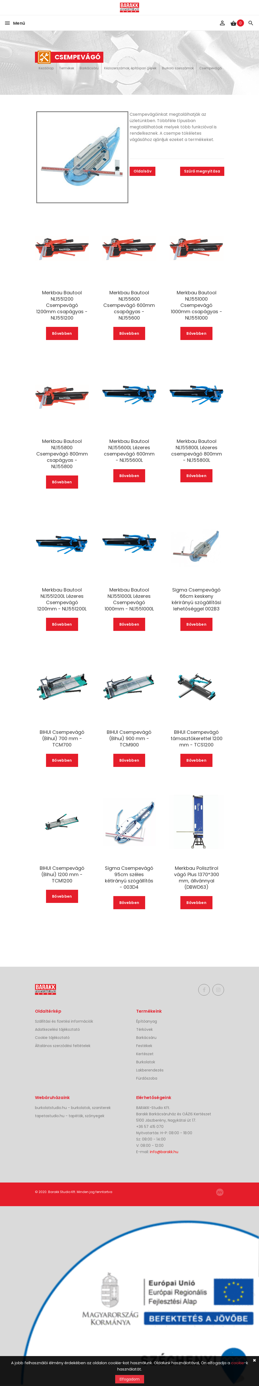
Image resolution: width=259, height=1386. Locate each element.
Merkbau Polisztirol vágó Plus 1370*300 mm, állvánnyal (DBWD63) (196, 877)
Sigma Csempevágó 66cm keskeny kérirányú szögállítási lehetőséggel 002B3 (196, 599)
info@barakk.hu (164, 1151)
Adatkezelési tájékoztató (57, 1029)
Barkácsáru (89, 68)
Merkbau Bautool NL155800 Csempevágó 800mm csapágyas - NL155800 (62, 454)
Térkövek (144, 1029)
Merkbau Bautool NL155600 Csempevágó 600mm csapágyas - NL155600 (129, 305)
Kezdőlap (46, 68)
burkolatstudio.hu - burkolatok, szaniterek (73, 1107)
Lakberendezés (150, 1070)
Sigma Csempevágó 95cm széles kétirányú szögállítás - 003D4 (129, 877)
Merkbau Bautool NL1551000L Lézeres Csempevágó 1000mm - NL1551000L (129, 599)
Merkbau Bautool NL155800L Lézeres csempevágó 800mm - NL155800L (196, 450)
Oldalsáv (142, 171)
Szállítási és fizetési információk (64, 1021)
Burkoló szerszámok (178, 68)
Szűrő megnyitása (202, 171)
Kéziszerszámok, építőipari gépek (130, 68)
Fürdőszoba (146, 1078)
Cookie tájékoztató (52, 1037)
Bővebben (62, 333)
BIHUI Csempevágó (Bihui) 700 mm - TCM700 (62, 738)
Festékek (144, 1045)
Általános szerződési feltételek (62, 1045)
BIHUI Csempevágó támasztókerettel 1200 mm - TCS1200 (196, 738)
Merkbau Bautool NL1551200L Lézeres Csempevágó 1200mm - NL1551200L (62, 599)
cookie (237, 1363)
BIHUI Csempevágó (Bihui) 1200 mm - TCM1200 (62, 874)
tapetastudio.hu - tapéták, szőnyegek (69, 1115)
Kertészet (145, 1054)
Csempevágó (210, 68)
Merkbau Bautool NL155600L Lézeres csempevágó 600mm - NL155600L (129, 450)
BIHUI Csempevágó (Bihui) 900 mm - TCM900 (129, 738)
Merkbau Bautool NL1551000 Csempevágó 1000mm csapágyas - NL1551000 (196, 305)
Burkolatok (145, 1062)
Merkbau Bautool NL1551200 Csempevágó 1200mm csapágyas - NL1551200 (62, 305)
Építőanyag (146, 1021)
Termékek (66, 68)
